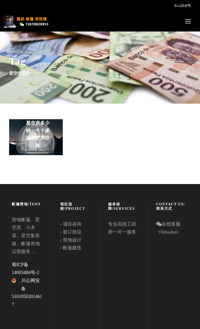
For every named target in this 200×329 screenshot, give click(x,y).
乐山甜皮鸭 (182, 6)
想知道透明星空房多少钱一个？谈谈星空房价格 (37, 130)
